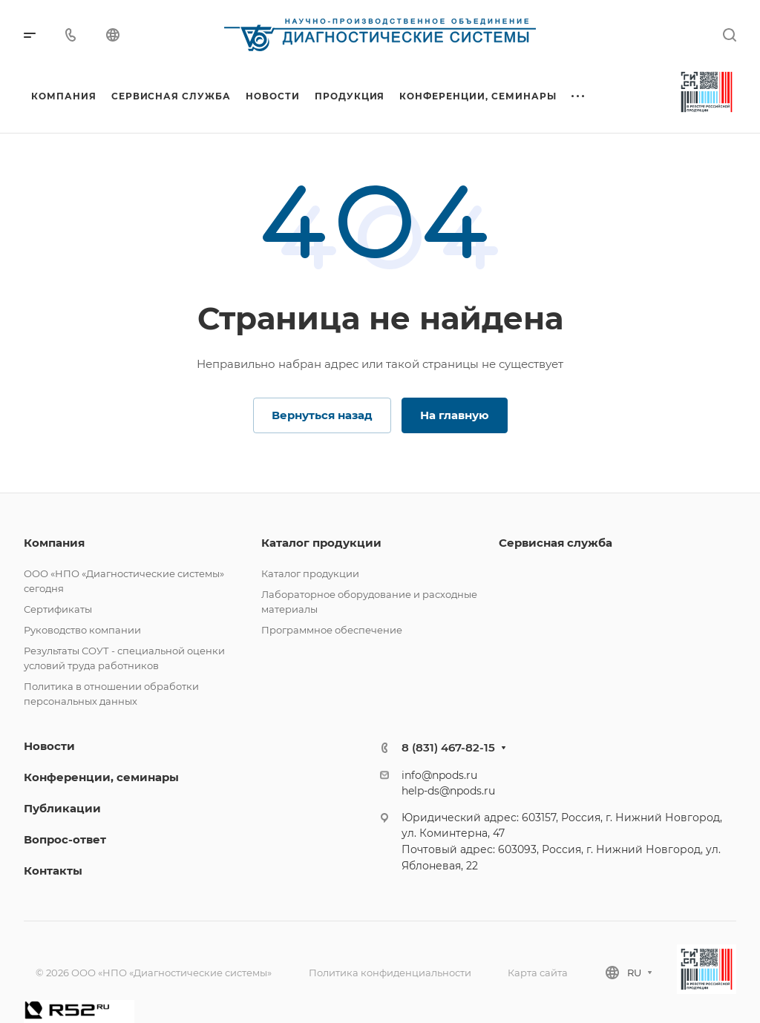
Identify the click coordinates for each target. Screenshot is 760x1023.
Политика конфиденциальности (390, 972)
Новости (49, 746)
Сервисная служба (555, 543)
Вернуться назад (322, 415)
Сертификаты (58, 609)
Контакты (53, 871)
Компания (54, 543)
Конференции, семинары (101, 777)
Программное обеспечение (331, 630)
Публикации (62, 808)
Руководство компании (82, 630)
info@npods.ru (439, 775)
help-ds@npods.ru (448, 790)
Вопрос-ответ (65, 839)
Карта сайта (538, 972)
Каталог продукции (321, 543)
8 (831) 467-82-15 (448, 747)
